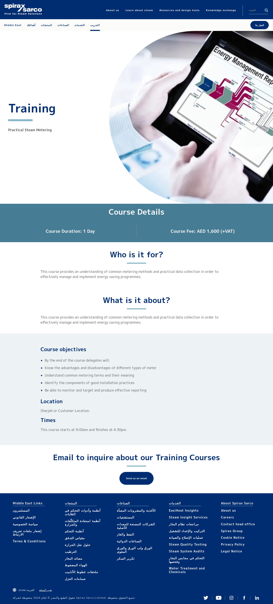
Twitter (206, 598)
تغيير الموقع (45, 590)
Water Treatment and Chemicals (187, 570)
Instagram (231, 598)
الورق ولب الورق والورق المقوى (134, 550)
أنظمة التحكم (74, 531)
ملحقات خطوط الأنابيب (81, 572)
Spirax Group (232, 531)
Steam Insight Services (188, 517)
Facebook (244, 598)
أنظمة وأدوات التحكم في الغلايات (83, 512)
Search (266, 10)
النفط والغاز (125, 534)
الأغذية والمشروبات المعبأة (136, 510)
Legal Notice (231, 551)
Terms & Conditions (29, 541)
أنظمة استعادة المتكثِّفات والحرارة (82, 523)
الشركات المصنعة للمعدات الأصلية (136, 526)
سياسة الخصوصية (25, 524)
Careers (227, 517)
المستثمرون (21, 510)
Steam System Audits (187, 551)
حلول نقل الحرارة (78, 545)
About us (228, 510)
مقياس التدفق (75, 538)
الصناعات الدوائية (129, 541)
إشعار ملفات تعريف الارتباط (27, 533)
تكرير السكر (126, 558)
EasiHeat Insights (184, 510)
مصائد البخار (74, 558)
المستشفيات (125, 517)
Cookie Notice (233, 538)
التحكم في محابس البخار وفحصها (187, 560)
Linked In (257, 598)
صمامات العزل (75, 579)
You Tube (218, 598)
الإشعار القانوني (24, 517)
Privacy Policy (233, 544)
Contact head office (238, 524)
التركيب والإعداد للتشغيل (187, 531)
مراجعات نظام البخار (184, 524)
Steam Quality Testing (188, 544)
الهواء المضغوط (76, 565)
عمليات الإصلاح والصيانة (186, 538)
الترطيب (71, 552)
